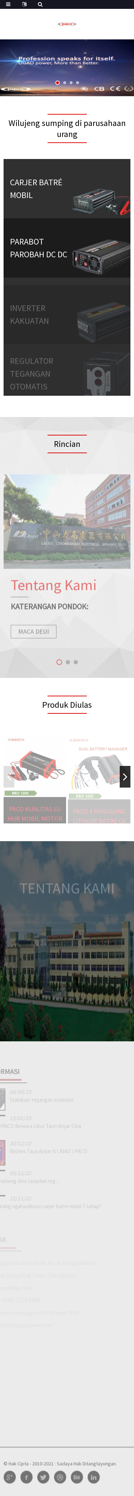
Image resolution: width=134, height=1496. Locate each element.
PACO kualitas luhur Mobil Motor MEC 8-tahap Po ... (35, 819)
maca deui (33, 637)
